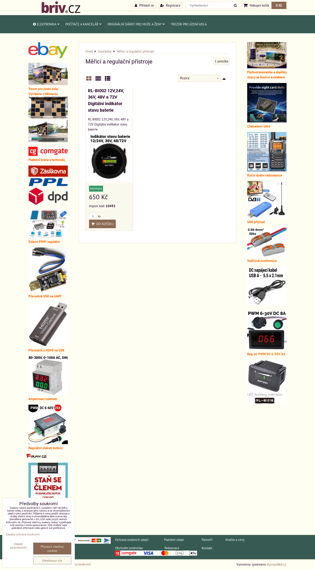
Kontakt (207, 548)
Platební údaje (174, 539)
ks (94, 216)
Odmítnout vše (52, 560)
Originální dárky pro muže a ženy (136, 24)
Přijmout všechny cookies (52, 548)
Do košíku (102, 224)
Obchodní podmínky (129, 548)
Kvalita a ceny (235, 539)
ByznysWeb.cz (276, 564)
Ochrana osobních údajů (131, 539)
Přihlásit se (144, 5)
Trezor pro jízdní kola (189, 24)
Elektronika (46, 24)
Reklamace (171, 548)
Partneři (207, 539)
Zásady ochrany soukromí (23, 534)
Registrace (170, 5)
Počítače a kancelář (83, 24)
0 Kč (279, 5)
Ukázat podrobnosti (18, 545)
